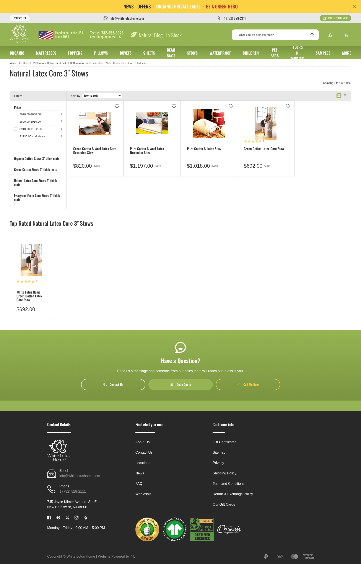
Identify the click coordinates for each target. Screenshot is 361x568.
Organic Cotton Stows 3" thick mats (36, 158)
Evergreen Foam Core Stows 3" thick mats (37, 197)
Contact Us (20, 18)
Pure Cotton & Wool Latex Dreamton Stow (147, 151)
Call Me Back (248, 384)
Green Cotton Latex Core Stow (264, 149)
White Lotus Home (19, 63)
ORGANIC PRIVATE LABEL (178, 6)
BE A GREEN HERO (222, 6)
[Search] (275, 34)
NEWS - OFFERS (137, 6)
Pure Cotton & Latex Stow (204, 149)
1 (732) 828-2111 (72, 491)
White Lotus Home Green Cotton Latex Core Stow (29, 296)
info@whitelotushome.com (79, 476)
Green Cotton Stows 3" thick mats (35, 169)
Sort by (75, 95)
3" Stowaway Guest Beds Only (86, 63)
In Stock (174, 35)
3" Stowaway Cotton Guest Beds (50, 63)
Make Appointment (335, 18)
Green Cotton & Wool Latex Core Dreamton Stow (94, 151)
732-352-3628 (112, 33)
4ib (133, 556)
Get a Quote (180, 384)
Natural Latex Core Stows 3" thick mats (126, 63)
